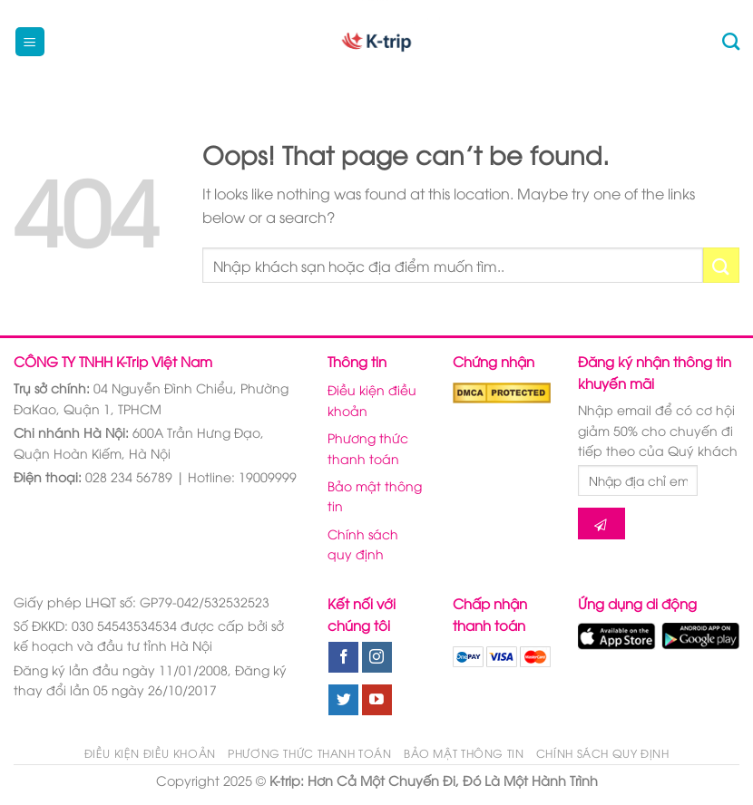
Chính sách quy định (363, 543)
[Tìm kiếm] (730, 41)
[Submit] (721, 265)
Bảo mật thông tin (375, 495)
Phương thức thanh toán (368, 447)
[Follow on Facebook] (343, 657)
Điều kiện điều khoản (372, 399)
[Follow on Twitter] (343, 699)
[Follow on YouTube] (377, 699)
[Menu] (30, 42)
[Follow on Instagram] (377, 657)
